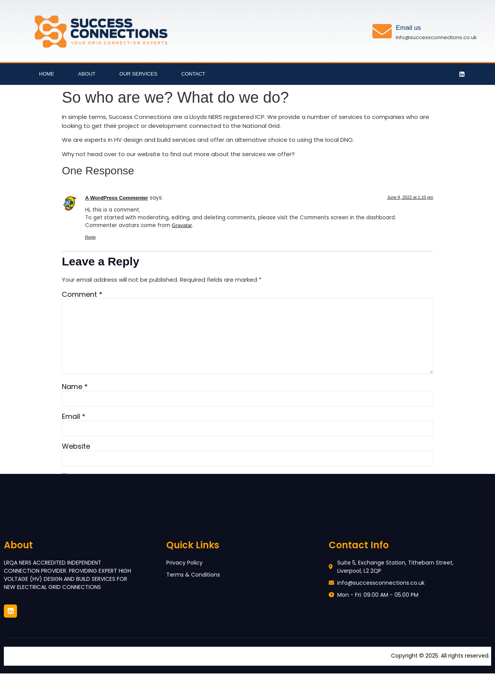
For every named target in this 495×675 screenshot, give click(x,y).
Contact (193, 74)
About (87, 74)
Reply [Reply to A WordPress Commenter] (90, 237)
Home (46, 74)
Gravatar (182, 225)
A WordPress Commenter (116, 198)
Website (76, 448)
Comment (82, 294)
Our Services (138, 74)
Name (75, 388)
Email (73, 418)
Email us (408, 27)
